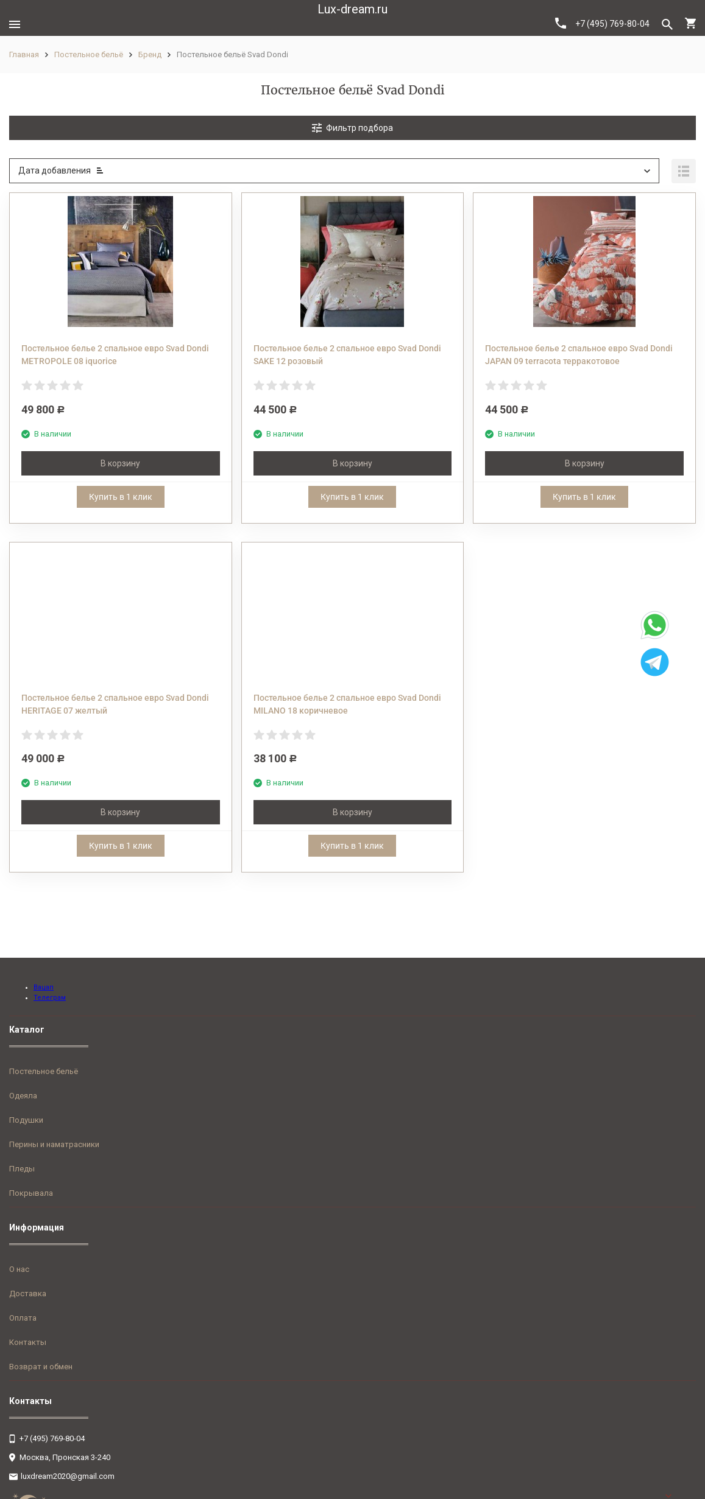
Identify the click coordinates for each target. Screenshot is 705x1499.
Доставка (27, 1293)
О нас (19, 1269)
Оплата (23, 1317)
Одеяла (23, 1095)
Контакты (27, 1342)
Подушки (26, 1120)
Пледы (22, 1168)
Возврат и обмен (41, 1366)
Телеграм (50, 998)
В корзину (120, 463)
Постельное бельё (88, 54)
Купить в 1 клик (120, 497)
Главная (24, 54)
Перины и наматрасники (54, 1144)
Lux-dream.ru (352, 9)
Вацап (44, 987)
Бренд (149, 54)
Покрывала (31, 1193)
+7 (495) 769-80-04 (602, 23)
